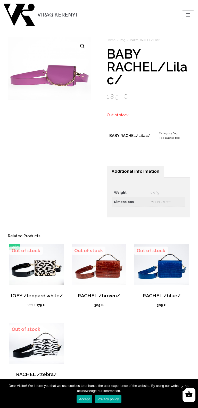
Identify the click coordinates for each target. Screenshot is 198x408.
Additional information (135, 171)
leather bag (172, 137)
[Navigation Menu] (188, 15)
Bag (123, 40)
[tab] (135, 171)
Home (111, 40)
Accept (84, 399)
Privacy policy (108, 399)
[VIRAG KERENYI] (40, 15)
